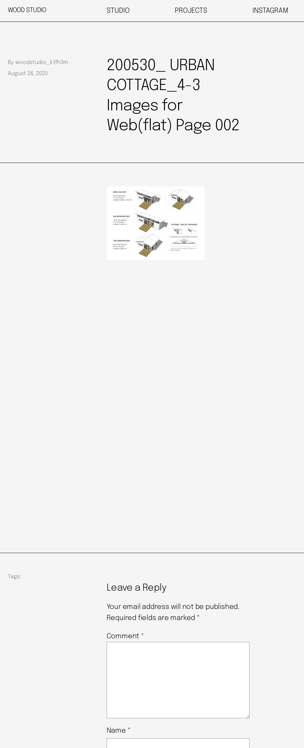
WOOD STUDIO (27, 10)
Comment (125, 636)
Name (119, 730)
